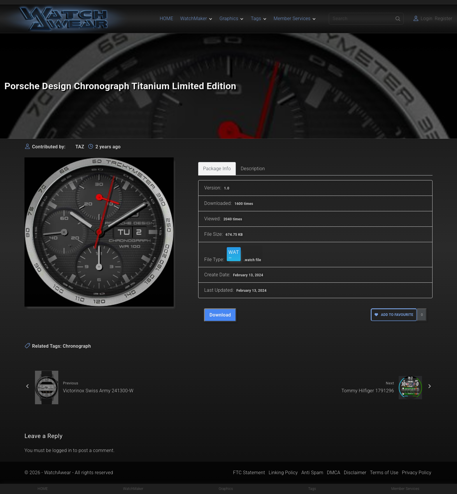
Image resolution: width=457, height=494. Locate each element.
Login (426, 18)
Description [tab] (253, 168)
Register (443, 18)
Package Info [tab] (217, 168)
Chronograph (77, 346)
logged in (62, 450)
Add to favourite (394, 315)
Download (220, 315)
